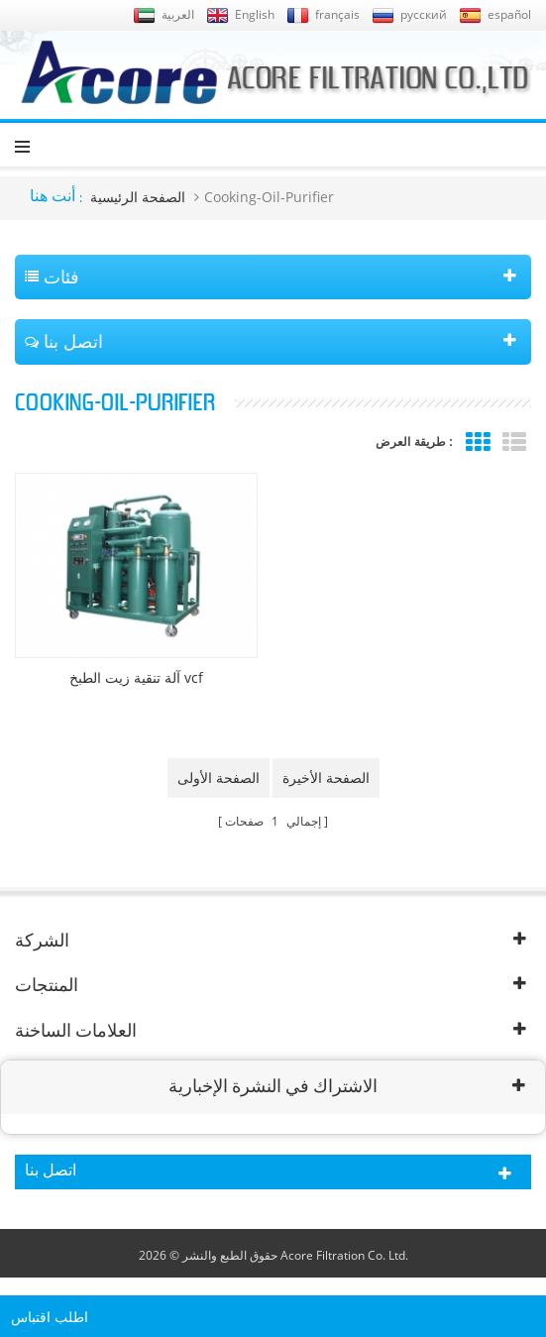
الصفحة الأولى (218, 777)
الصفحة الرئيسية (137, 196)
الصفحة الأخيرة (326, 777)
